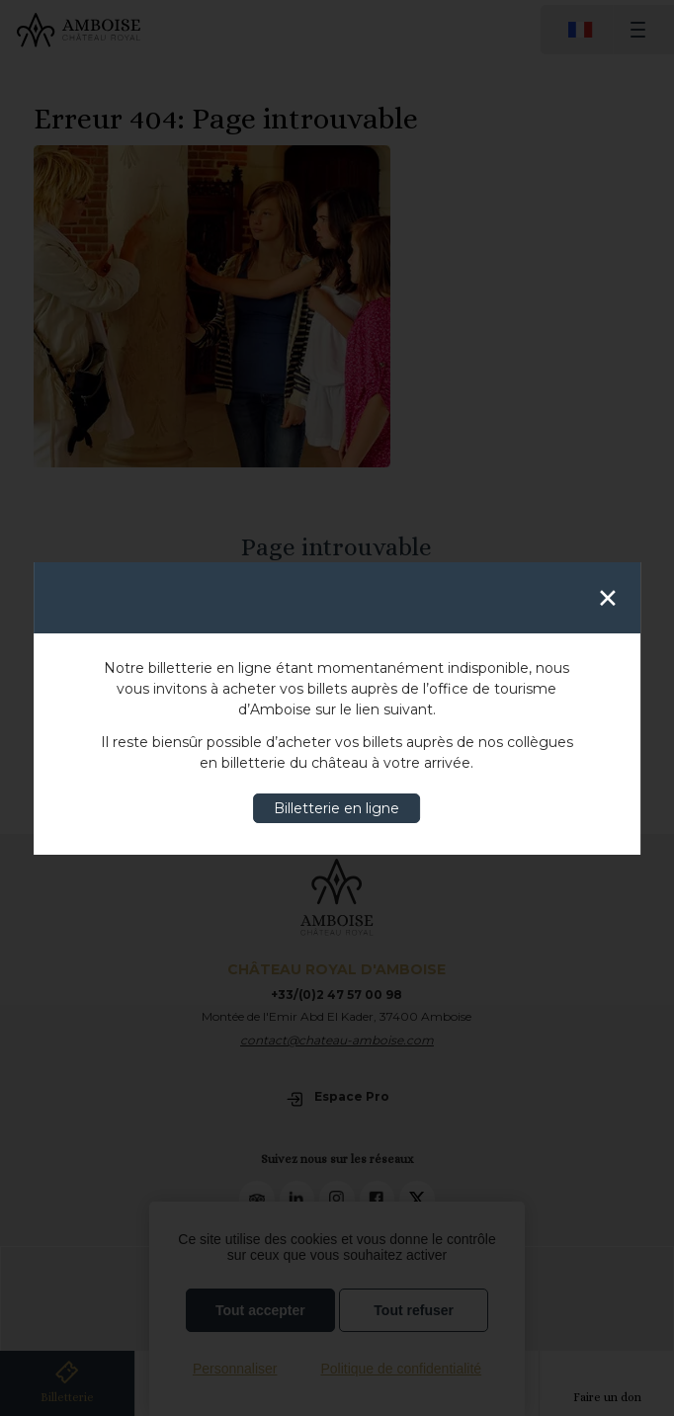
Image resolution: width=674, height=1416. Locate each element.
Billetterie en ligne (336, 808)
